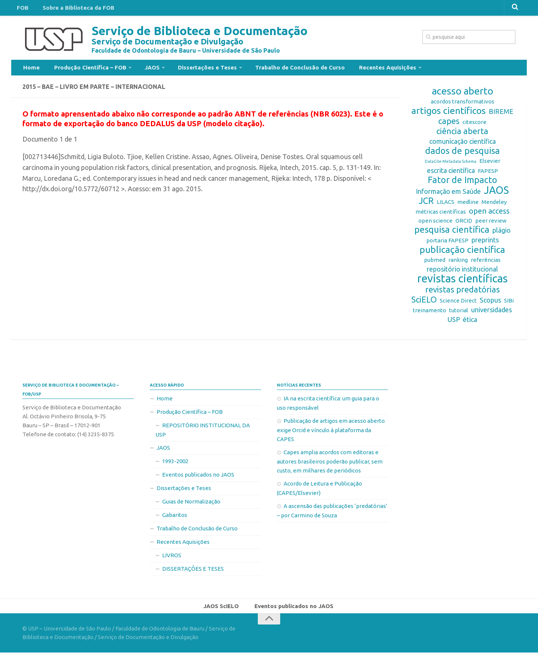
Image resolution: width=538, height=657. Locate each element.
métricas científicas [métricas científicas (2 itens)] (440, 214)
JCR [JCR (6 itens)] (426, 203)
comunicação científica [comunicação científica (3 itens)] (462, 144)
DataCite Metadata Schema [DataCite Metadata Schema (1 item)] (450, 164)
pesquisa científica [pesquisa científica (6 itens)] (451, 232)
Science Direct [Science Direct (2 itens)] (458, 303)
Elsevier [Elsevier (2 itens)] (489, 164)
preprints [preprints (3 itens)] (485, 243)
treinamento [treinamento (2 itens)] (429, 313)
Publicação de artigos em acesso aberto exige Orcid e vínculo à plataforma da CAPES (331, 433)
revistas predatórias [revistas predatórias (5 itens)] (462, 292)
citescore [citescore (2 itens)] (474, 125)
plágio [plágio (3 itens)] (501, 233)
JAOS (142, 68)
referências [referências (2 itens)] (486, 263)
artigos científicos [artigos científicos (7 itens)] (448, 113)
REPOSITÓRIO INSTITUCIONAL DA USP (202, 433)
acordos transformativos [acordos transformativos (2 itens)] (462, 104)
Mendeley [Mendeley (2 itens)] (494, 205)
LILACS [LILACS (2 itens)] (445, 205)
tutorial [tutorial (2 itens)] (458, 313)
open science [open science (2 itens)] (435, 223)
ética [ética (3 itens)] (470, 322)
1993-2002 (175, 464)
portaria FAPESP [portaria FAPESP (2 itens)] (447, 243)
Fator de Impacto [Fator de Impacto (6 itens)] (462, 183)
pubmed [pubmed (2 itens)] (434, 263)
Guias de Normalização (191, 504)
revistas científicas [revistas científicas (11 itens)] (462, 281)
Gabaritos (174, 518)
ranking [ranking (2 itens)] (458, 263)
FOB (21, 9)
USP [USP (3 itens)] (454, 322)
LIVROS (171, 558)
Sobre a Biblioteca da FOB (72, 9)
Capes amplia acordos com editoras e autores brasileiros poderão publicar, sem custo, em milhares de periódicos (330, 464)
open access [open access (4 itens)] (489, 214)
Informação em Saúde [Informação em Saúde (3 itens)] (448, 194)
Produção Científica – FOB (84, 68)
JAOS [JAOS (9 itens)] (496, 193)
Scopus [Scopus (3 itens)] (490, 303)
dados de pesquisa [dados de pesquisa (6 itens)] (462, 153)
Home (30, 68)
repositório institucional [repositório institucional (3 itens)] (462, 272)
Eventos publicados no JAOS (198, 477)
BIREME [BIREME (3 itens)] (501, 114)
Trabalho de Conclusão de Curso (282, 68)
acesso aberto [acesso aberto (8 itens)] (462, 94)
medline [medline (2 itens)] (468, 205)
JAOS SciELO (223, 609)
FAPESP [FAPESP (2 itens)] (488, 174)
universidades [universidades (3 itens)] (491, 312)
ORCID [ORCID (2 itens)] (463, 223)
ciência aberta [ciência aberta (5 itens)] (462, 134)
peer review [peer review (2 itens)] (491, 223)
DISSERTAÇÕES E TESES (193, 571)
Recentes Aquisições (365, 68)
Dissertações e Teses (194, 68)
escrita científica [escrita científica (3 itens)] (451, 173)
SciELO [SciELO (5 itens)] (424, 302)
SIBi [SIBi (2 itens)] (509, 303)
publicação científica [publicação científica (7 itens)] (462, 252)
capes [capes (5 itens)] (449, 124)
